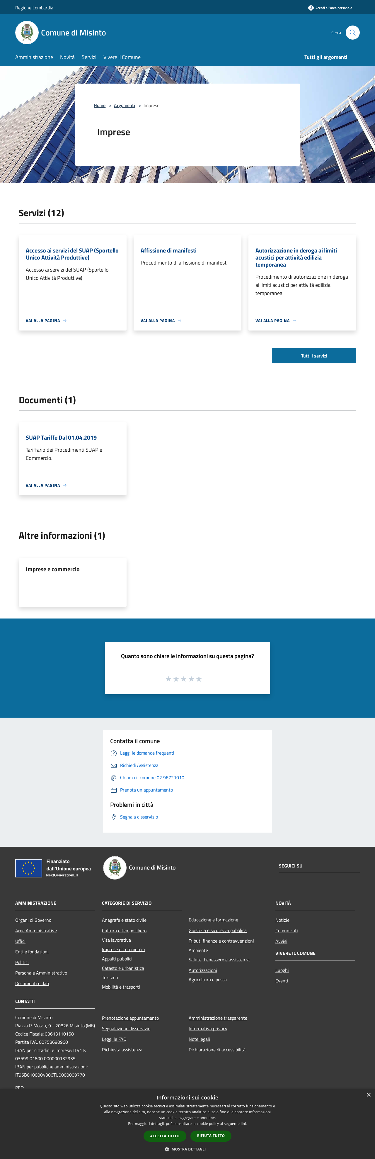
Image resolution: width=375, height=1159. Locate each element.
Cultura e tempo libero (124, 930)
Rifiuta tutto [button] (211, 1135)
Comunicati (286, 930)
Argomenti (124, 105)
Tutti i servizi (314, 355)
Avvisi (281, 941)
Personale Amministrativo (41, 972)
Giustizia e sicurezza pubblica (218, 930)
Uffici (20, 941)
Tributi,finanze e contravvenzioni (221, 940)
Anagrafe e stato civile (124, 920)
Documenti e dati (32, 983)
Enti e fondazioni (32, 951)
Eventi (281, 980)
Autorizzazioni (203, 970)
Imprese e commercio (53, 569)
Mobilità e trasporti (121, 986)
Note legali (199, 1039)
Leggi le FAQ (114, 1039)
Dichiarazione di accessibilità (217, 1049)
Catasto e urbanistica (123, 968)
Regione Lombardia (34, 7)
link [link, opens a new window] (244, 1123)
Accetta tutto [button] (165, 1135)
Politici (22, 962)
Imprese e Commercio (123, 949)
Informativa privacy (208, 1028)
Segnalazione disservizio (126, 1028)
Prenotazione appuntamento (130, 1017)
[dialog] (187, 1124)
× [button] (368, 1095)
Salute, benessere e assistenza (219, 959)
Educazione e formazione (213, 919)
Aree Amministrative (36, 930)
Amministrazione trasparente (218, 1017)
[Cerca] (353, 33)
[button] (187, 1149)
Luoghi (282, 970)
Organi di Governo (33, 920)
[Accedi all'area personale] (330, 8)
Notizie (282, 920)
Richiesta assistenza (122, 1049)
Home (99, 105)
